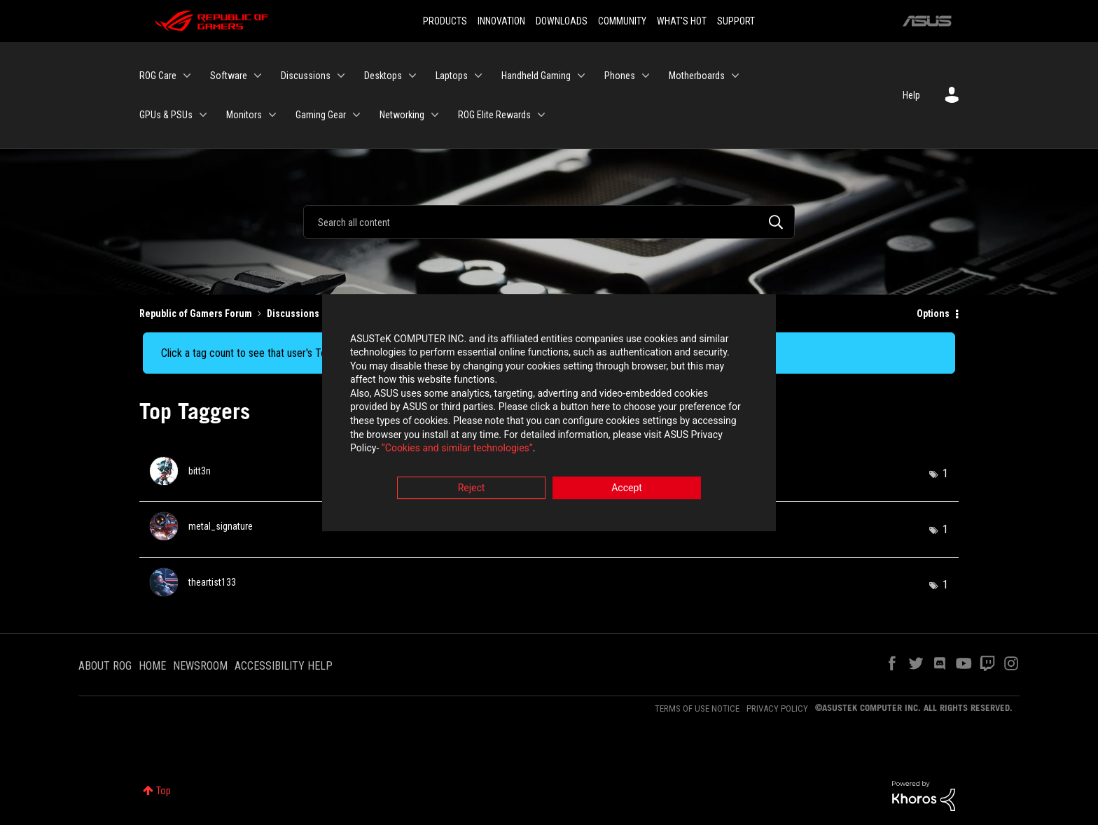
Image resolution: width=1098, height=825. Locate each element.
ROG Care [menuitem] (157, 75)
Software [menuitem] (228, 75)
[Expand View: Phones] (646, 75)
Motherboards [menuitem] (697, 75)
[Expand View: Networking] (435, 115)
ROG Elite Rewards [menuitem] (494, 114)
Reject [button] (471, 489)
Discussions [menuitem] (306, 75)
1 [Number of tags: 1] (945, 473)
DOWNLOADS (562, 21)
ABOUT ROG (105, 665)
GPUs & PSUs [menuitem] (166, 114)
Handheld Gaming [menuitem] (536, 75)
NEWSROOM (200, 665)
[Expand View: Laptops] (478, 75)
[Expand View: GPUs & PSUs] (203, 115)
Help (911, 95)
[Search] (549, 222)
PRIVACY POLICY (777, 708)
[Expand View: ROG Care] (187, 75)
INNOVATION (501, 21)
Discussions (293, 313)
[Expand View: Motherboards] (735, 75)
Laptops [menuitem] (452, 75)
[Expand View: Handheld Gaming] (581, 75)
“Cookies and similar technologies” (457, 450)
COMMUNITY (622, 21)
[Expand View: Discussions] (341, 75)
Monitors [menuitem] (244, 114)
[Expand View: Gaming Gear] (356, 115)
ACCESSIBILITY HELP (284, 665)
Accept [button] (626, 489)
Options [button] (933, 313)
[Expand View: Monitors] (272, 115)
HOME (152, 665)
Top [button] (163, 790)
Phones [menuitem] (619, 75)
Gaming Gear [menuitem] (321, 114)
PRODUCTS (445, 21)
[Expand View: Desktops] (412, 75)
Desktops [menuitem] (383, 75)
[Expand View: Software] (258, 75)
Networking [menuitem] (402, 114)
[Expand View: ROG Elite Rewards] (541, 115)
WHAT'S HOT (682, 21)
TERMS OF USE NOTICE (697, 708)
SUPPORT (736, 21)
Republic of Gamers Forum (195, 313)
